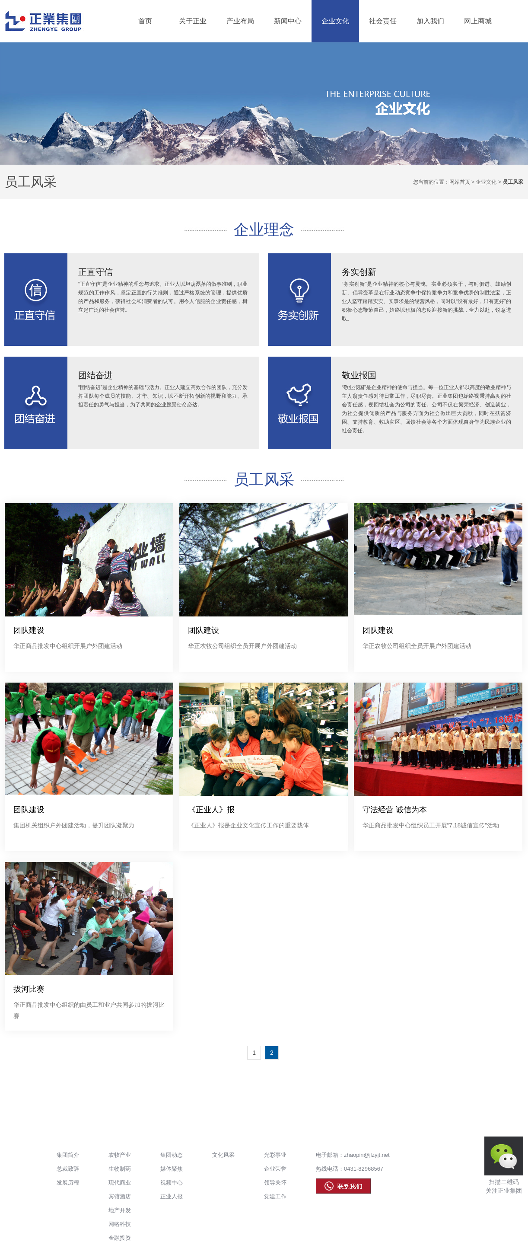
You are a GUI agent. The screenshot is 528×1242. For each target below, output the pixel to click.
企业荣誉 (275, 1168)
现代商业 (119, 1182)
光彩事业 (275, 1155)
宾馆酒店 (119, 1196)
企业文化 (335, 21)
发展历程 (68, 1182)
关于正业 (193, 21)
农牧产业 (119, 1155)
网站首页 (459, 182)
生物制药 (119, 1168)
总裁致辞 (68, 1168)
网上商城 (478, 21)
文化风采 (223, 1155)
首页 (145, 21)
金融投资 (119, 1238)
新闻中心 (288, 21)
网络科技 (119, 1224)
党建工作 (275, 1196)
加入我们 (430, 21)
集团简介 (68, 1155)
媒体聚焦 (171, 1168)
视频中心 (171, 1182)
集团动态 (171, 1155)
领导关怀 (275, 1182)
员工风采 (31, 182)
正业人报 (171, 1196)
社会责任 (383, 21)
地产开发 (119, 1210)
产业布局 (240, 21)
